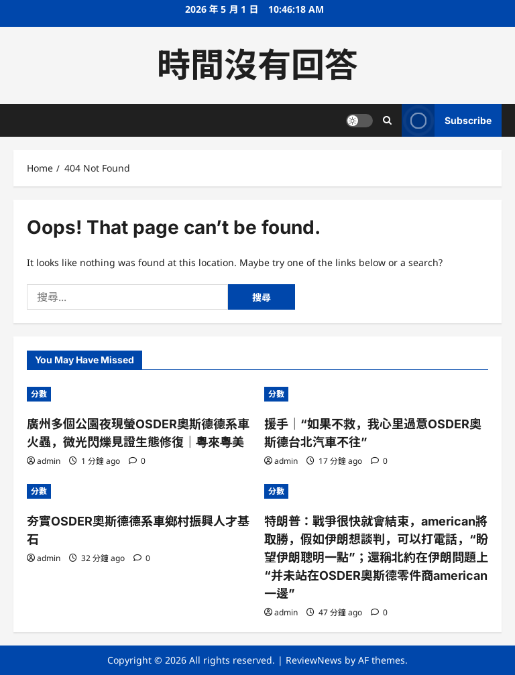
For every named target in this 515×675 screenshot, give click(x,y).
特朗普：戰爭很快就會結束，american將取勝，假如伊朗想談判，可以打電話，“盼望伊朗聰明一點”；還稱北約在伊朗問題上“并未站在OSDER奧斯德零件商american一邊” (376, 557)
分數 (39, 394)
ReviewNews (314, 660)
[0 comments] (137, 461)
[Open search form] (387, 120)
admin (48, 461)
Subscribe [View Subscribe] (447, 120)
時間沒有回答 (257, 65)
